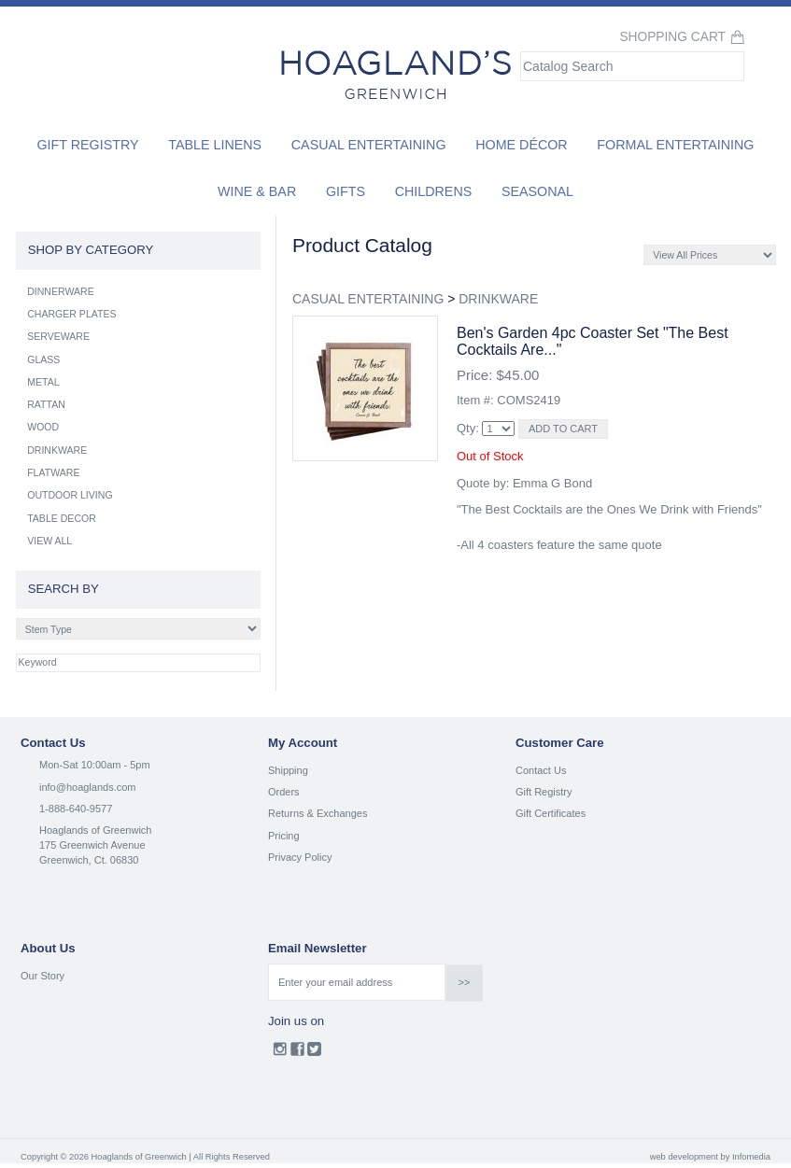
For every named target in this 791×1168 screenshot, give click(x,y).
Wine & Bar (257, 191)
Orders (284, 791)
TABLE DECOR (61, 518)
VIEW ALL (49, 540)
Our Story (42, 975)
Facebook (297, 1053)
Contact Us (541, 770)
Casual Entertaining (368, 144)
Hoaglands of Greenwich (95, 830)
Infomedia (751, 1156)
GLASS (43, 359)
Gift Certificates (551, 813)
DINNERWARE (60, 291)
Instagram (280, 1053)
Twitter (314, 1053)
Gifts (345, 191)
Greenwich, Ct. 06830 (88, 859)
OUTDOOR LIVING (69, 494)
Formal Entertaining (675, 144)
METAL (43, 381)
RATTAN (46, 404)
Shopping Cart (672, 37)
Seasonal (537, 191)
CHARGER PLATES (71, 313)
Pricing (284, 835)
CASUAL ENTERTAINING (368, 298)
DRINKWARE (498, 298)
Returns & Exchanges (317, 813)
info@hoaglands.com (87, 787)
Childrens (434, 191)
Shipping (288, 770)
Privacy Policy (300, 857)
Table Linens (214, 144)
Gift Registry (87, 144)
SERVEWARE (58, 336)
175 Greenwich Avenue (92, 845)
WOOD (43, 426)
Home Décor (521, 144)
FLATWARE (53, 472)
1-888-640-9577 (75, 808)
